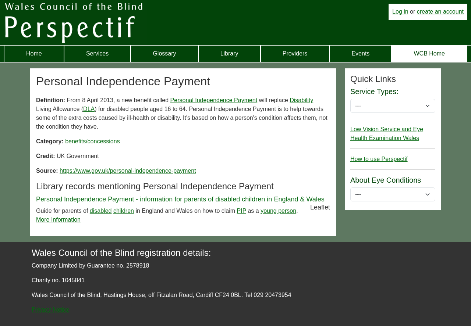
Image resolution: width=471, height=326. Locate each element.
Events (360, 53)
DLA (89, 109)
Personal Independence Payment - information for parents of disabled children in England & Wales (180, 199)
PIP (242, 211)
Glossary (164, 53)
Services (97, 53)
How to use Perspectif (379, 159)
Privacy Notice (50, 310)
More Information (58, 219)
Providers (295, 53)
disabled (101, 211)
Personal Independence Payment (214, 100)
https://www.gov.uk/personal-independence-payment (128, 171)
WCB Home (429, 53)
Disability (301, 100)
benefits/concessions (92, 141)
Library (229, 53)
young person (278, 211)
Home (34, 53)
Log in (400, 11)
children (123, 211)
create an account (440, 11)
